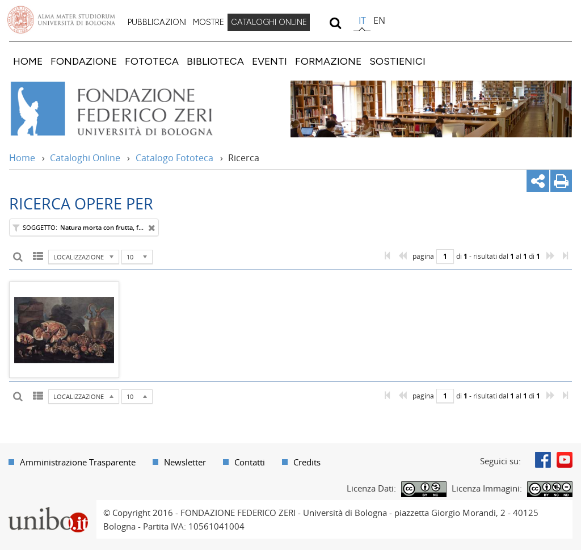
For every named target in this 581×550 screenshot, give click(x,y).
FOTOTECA (152, 61)
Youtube (564, 460)
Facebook (543, 460)
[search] (335, 23)
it (362, 20)
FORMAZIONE (328, 61)
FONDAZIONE (83, 61)
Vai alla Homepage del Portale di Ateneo (61, 20)
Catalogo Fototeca (174, 158)
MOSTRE (208, 22)
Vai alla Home (127, 109)
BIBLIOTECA (215, 61)
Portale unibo (48, 507)
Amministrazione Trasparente (78, 462)
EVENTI (269, 61)
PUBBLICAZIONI (157, 22)
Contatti (249, 462)
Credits (307, 462)
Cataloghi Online (85, 158)
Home (22, 158)
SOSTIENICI (397, 61)
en (379, 20)
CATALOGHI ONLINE (269, 22)
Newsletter (185, 462)
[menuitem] (157, 23)
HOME (28, 61)
